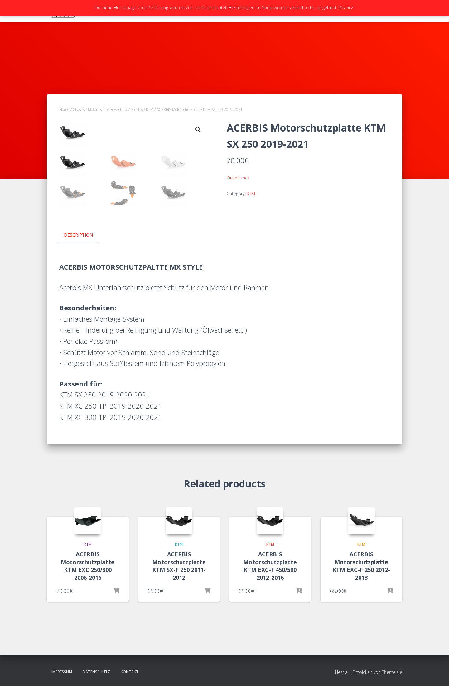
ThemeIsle (392, 672)
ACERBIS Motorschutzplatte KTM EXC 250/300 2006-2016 (87, 565)
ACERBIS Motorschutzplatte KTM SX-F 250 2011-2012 (179, 565)
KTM (149, 109)
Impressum (61, 671)
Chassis (79, 109)
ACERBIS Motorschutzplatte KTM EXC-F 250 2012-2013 (361, 565)
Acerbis (137, 109)
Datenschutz (96, 671)
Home (64, 109)
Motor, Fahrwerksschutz (108, 109)
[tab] (83, 235)
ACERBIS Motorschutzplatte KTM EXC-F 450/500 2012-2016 (270, 565)
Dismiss (346, 8)
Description (78, 235)
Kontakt (129, 671)
